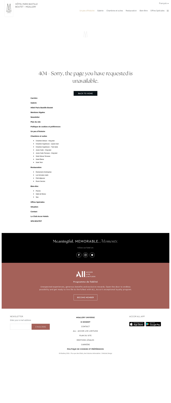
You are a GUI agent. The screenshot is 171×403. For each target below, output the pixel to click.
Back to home (85, 93)
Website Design (107, 353)
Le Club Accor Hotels (40, 216)
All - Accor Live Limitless (85, 331)
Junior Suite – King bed (43, 150)
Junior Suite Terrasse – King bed (46, 153)
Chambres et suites (114, 10)
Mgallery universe (85, 317)
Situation (34, 207)
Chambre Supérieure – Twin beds (47, 147)
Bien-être (144, 10)
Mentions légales (38, 112)
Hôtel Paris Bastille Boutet (42, 108)
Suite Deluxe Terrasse (43, 156)
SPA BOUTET (36, 221)
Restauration (131, 10)
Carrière (34, 98)
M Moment (85, 322)
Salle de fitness (41, 194)
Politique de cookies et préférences (46, 127)
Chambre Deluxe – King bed (45, 141)
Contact (34, 212)
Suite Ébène (40, 159)
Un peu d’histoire (38, 131)
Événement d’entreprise (44, 172)
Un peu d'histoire (87, 10)
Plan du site (36, 122)
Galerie (100, 10)
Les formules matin (42, 175)
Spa (37, 197)
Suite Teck (39, 162)
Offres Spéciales (157, 10)
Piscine (38, 191)
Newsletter (35, 117)
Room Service (40, 181)
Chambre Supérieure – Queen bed (47, 144)
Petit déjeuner (40, 178)
